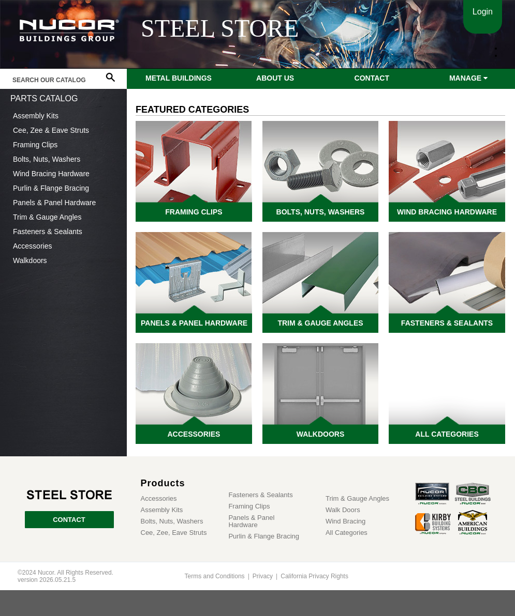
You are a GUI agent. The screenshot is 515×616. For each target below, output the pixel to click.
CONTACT (69, 519)
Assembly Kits (35, 116)
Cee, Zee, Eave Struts (174, 532)
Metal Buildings (178, 78)
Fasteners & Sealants (47, 231)
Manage (468, 78)
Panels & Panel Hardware (54, 202)
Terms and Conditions (215, 576)
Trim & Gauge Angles (47, 217)
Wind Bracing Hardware (51, 174)
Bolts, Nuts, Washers (46, 159)
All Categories (346, 532)
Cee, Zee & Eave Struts (51, 130)
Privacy (263, 576)
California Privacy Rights (314, 576)
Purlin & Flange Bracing (51, 188)
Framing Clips (35, 145)
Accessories (32, 246)
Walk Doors (343, 510)
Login (483, 11)
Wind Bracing (345, 521)
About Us (275, 78)
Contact (372, 78)
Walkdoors (30, 260)
